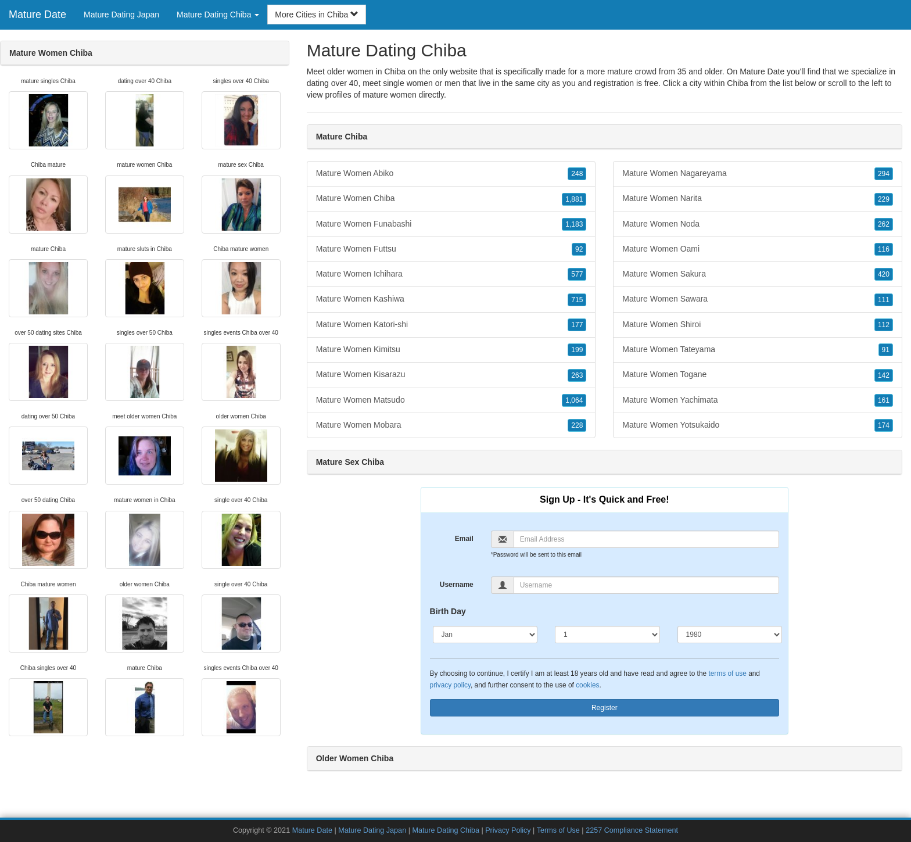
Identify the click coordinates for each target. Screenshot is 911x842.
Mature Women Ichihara (451, 274)
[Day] (607, 634)
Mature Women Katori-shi (451, 324)
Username (457, 585)
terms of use (727, 673)
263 (577, 375)
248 (577, 174)
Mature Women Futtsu (451, 249)
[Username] (646, 585)
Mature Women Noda (757, 224)
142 (884, 375)
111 (884, 300)
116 (884, 249)
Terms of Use (558, 830)
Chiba (737, 83)
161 (884, 400)
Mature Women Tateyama (757, 349)
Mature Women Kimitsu (451, 349)
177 (577, 325)
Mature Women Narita (757, 198)
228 (577, 425)
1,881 (574, 199)
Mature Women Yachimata (757, 400)
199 (577, 350)
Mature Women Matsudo (451, 400)
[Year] (730, 634)
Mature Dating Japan (121, 14)
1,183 (574, 224)
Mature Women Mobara (451, 425)
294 (884, 174)
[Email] (646, 539)
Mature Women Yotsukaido (757, 425)
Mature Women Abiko (451, 173)
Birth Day (448, 611)
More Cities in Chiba (316, 14)
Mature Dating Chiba (445, 830)
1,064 (574, 400)
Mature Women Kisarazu (451, 374)
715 (577, 300)
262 (884, 224)
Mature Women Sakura (757, 274)
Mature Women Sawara (757, 299)
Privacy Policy (507, 830)
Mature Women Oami (757, 249)
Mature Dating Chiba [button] (218, 14)
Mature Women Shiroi (757, 324)
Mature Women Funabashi (451, 224)
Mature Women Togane (757, 374)
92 (579, 249)
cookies (587, 685)
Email (464, 539)
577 (577, 274)
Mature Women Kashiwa (451, 299)
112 (884, 325)
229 (884, 199)
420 (884, 274)
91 (886, 350)
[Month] (485, 634)
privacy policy (450, 685)
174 (884, 425)
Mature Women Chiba (451, 198)
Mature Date (37, 14)
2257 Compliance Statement (632, 830)
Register (604, 708)
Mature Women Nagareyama (757, 173)
